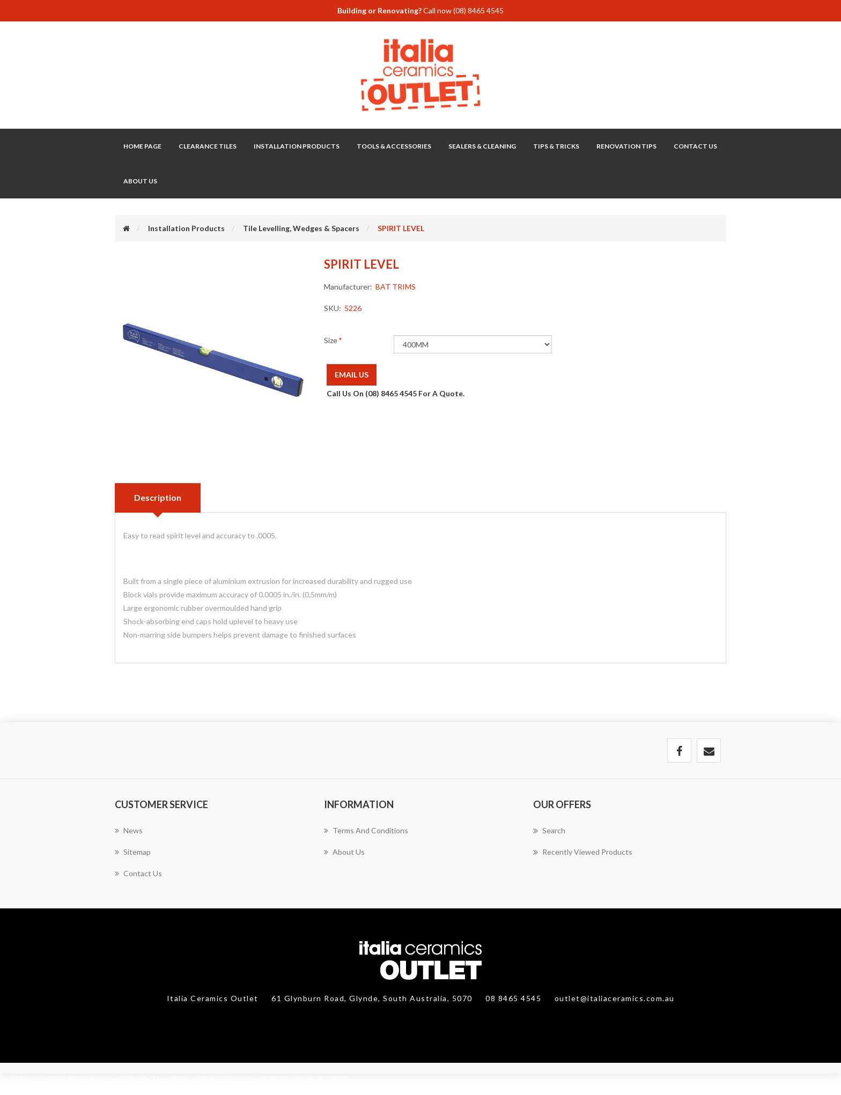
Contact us (138, 873)
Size (331, 340)
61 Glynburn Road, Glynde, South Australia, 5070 (373, 998)
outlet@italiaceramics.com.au (615, 998)
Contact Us (695, 146)
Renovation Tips (626, 146)
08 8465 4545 (514, 998)
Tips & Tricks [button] (556, 146)
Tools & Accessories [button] (394, 146)
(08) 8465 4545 (478, 10)
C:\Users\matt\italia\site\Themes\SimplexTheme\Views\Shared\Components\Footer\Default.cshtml (179, 1078)
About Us (140, 181)
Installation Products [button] (297, 146)
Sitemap (133, 851)
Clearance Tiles (208, 146)
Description (157, 497)
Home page (142, 146)
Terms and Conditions (366, 830)
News (129, 830)
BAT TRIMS (395, 286)
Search (549, 830)
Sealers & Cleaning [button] (482, 146)
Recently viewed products (582, 852)
